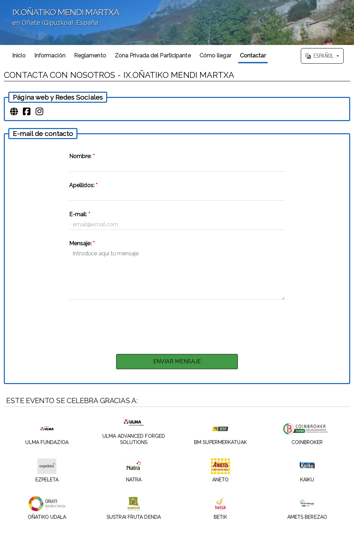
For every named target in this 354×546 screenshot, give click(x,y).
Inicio (19, 55)
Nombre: (82, 156)
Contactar (253, 55)
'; (177, 22)
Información (49, 55)
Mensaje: (82, 243)
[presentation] (177, 324)
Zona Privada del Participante (153, 55)
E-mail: (79, 214)
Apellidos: (83, 185)
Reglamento (90, 55)
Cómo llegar (215, 55)
